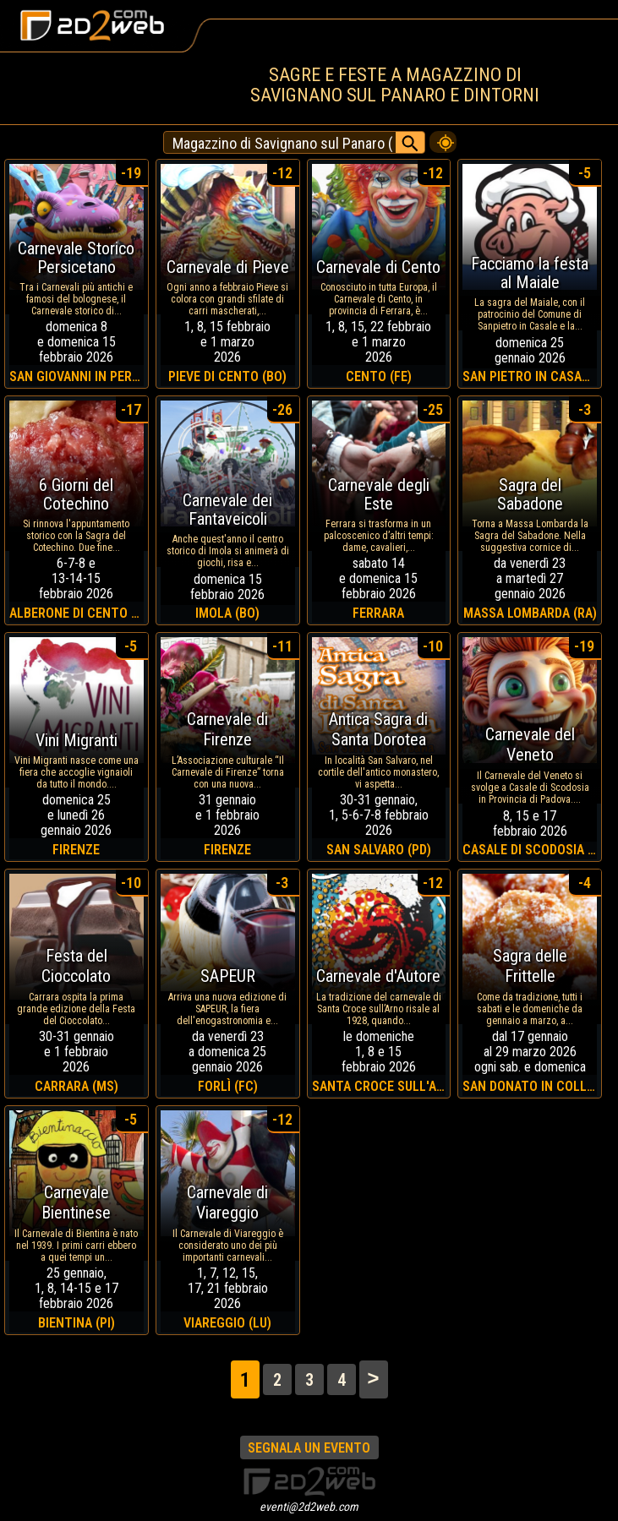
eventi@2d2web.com (309, 1506)
